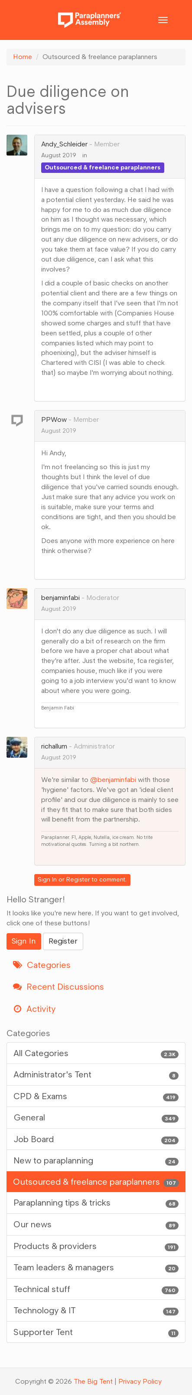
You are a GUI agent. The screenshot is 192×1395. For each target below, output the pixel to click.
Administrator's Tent (96, 1074)
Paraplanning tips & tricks (96, 1202)
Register (78, 879)
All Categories (96, 1053)
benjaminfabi (60, 597)
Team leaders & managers (96, 1267)
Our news (96, 1224)
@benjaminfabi (113, 779)
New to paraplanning (96, 1160)
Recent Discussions (58, 986)
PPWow (54, 419)
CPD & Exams (96, 1096)
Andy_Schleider (64, 144)
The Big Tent (93, 1381)
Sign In (47, 879)
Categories (42, 965)
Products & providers (96, 1246)
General (96, 1117)
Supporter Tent (96, 1332)
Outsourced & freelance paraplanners (102, 167)
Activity (34, 1009)
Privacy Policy (140, 1381)
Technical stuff (96, 1289)
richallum (54, 746)
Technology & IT (96, 1310)
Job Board (96, 1139)
